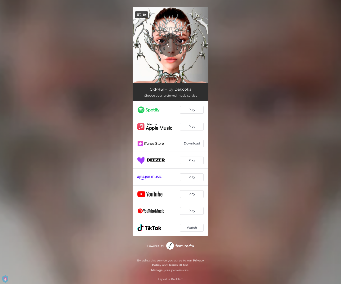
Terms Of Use (178, 265)
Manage (157, 270)
